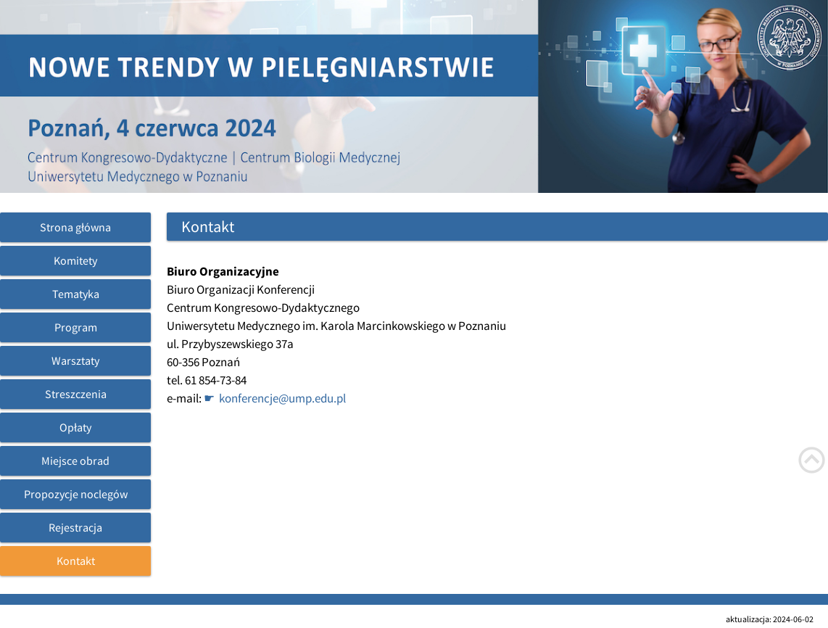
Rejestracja (75, 527)
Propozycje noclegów (76, 494)
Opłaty (75, 427)
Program (75, 327)
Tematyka (75, 293)
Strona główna (75, 227)
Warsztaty (75, 360)
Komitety (75, 260)
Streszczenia (76, 394)
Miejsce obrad (75, 460)
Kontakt (76, 560)
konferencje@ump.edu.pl (282, 398)
